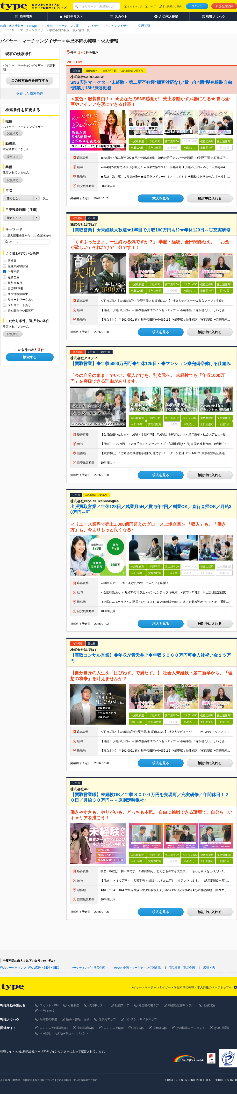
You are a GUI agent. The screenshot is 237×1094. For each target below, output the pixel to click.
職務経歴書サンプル (181, 1005)
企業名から (44, 235)
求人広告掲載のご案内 (85, 1080)
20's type (138, 1027)
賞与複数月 (15, 283)
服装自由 (13, 277)
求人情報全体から (18, 235)
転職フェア (122, 1005)
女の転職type (85, 1027)
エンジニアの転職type (54, 1027)
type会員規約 (64, 1080)
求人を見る (160, 198)
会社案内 (5, 1080)
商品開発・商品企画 (182, 967)
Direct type (160, 1027)
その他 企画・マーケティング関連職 (136, 967)
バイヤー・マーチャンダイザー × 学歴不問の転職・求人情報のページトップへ (181, 987)
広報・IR (209, 967)
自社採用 (27, 1080)
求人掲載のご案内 (172, 6)
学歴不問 (13, 272)
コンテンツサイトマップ (141, 1019)
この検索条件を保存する (29, 80)
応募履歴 (73, 1005)
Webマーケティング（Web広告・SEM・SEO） (31, 967)
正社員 (12, 260)
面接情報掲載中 (18, 294)
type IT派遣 (221, 1027)
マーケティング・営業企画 (87, 967)
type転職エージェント (191, 1027)
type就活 (45, 1033)
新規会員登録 (224, 6)
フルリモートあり (19, 305)
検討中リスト (97, 1005)
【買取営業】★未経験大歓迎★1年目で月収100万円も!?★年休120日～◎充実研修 (150, 230)
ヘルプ (152, 6)
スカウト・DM (49, 1005)
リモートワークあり (21, 299)
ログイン (197, 6)
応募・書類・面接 (77, 1019)
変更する (13, 133)
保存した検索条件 (29, 93)
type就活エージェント (74, 1033)
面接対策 (209, 1005)
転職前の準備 (48, 1019)
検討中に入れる (210, 198)
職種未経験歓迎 (18, 266)
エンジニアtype (114, 1027)
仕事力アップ (107, 1019)
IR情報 (16, 1080)
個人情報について (44, 1080)
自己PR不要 (15, 288)
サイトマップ (135, 6)
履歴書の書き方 (149, 1005)
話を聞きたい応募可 (21, 310)
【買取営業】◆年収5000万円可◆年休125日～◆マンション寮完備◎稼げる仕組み (150, 363)
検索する (29, 357)
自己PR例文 (47, 1011)
